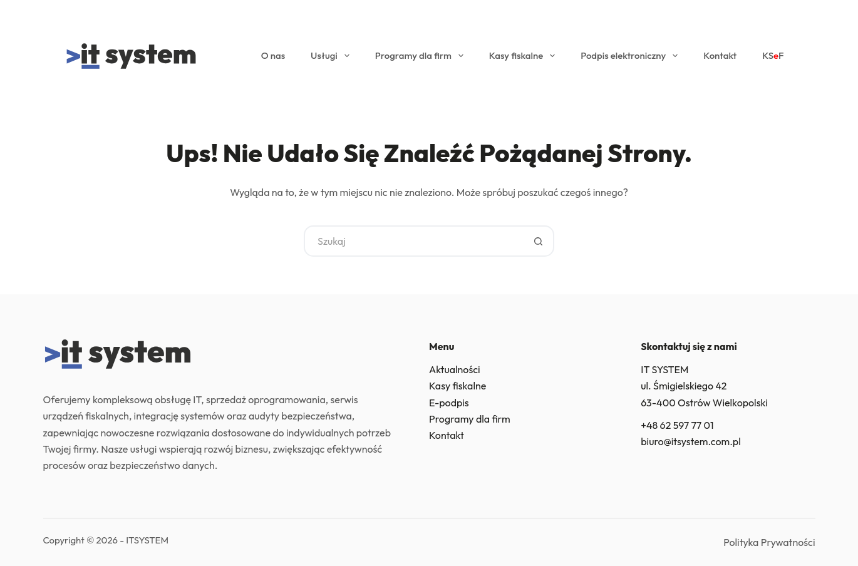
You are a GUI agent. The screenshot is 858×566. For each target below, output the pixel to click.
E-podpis (449, 402)
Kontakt (720, 55)
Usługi (332, 55)
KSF (772, 55)
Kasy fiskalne (524, 55)
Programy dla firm (421, 55)
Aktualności (454, 369)
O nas (273, 55)
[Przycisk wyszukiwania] (538, 241)
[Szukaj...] (413, 241)
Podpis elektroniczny (632, 55)
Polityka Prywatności (769, 542)
